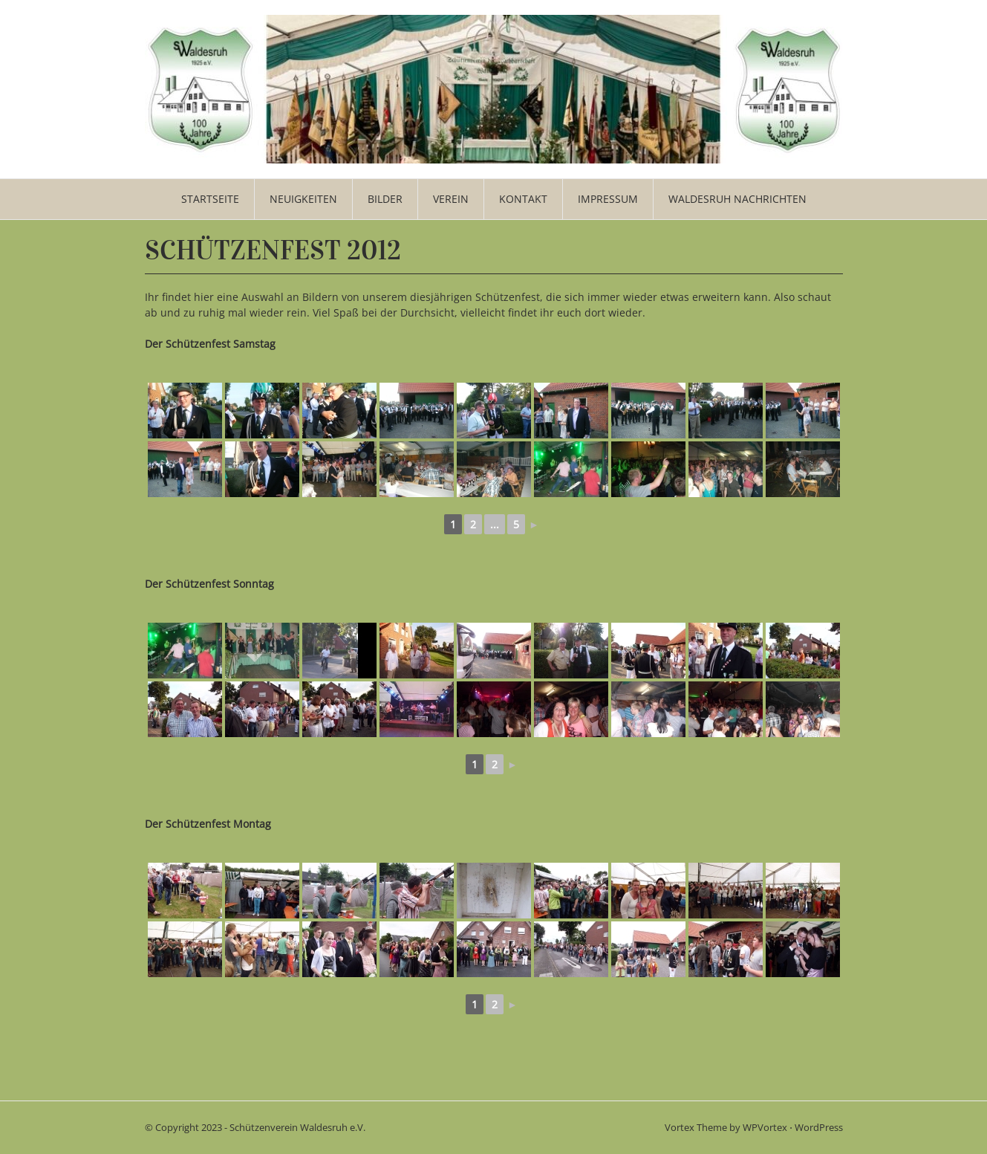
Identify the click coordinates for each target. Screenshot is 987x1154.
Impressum (608, 199)
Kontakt (523, 199)
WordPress (819, 1127)
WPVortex (765, 1127)
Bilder (385, 199)
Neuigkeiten (303, 199)
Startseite (210, 199)
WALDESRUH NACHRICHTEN (737, 199)
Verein (451, 199)
